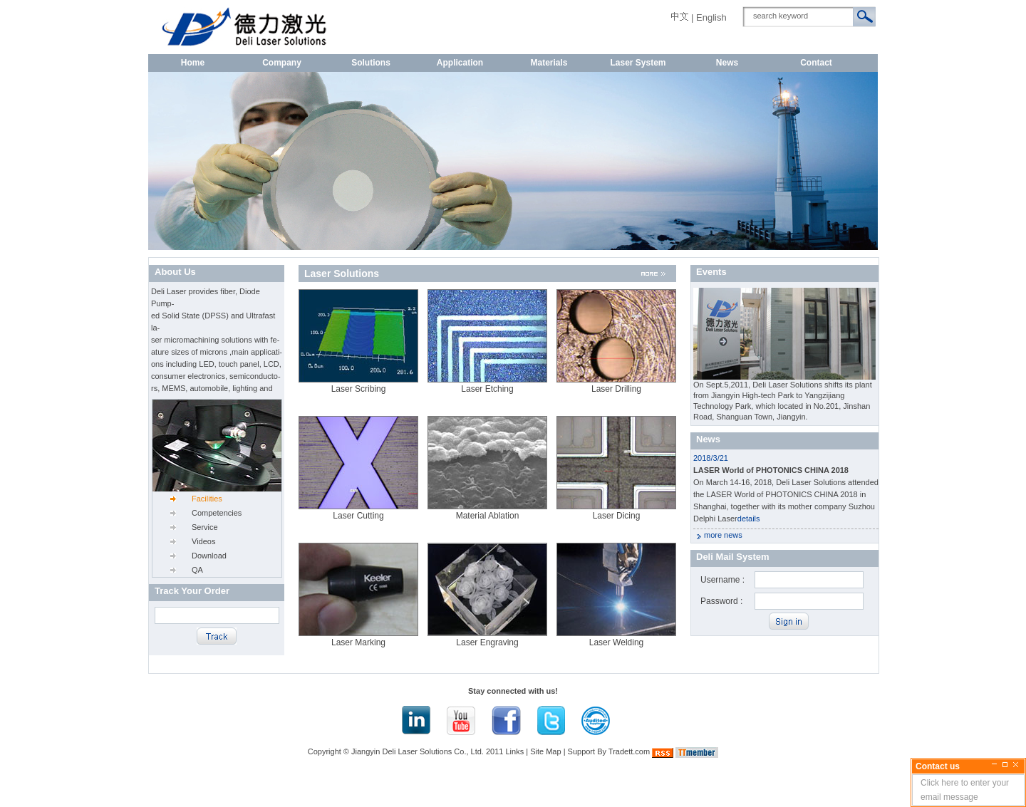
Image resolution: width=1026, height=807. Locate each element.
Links (515, 751)
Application (460, 63)
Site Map (545, 751)
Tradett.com (629, 751)
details (748, 518)
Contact (816, 63)
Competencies (217, 513)
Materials (548, 63)
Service (205, 527)
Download (209, 555)
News (727, 63)
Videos (203, 541)
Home (192, 63)
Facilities (207, 498)
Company (281, 63)
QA (197, 570)
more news (723, 535)
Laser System (637, 63)
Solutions (370, 63)
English (711, 17)
